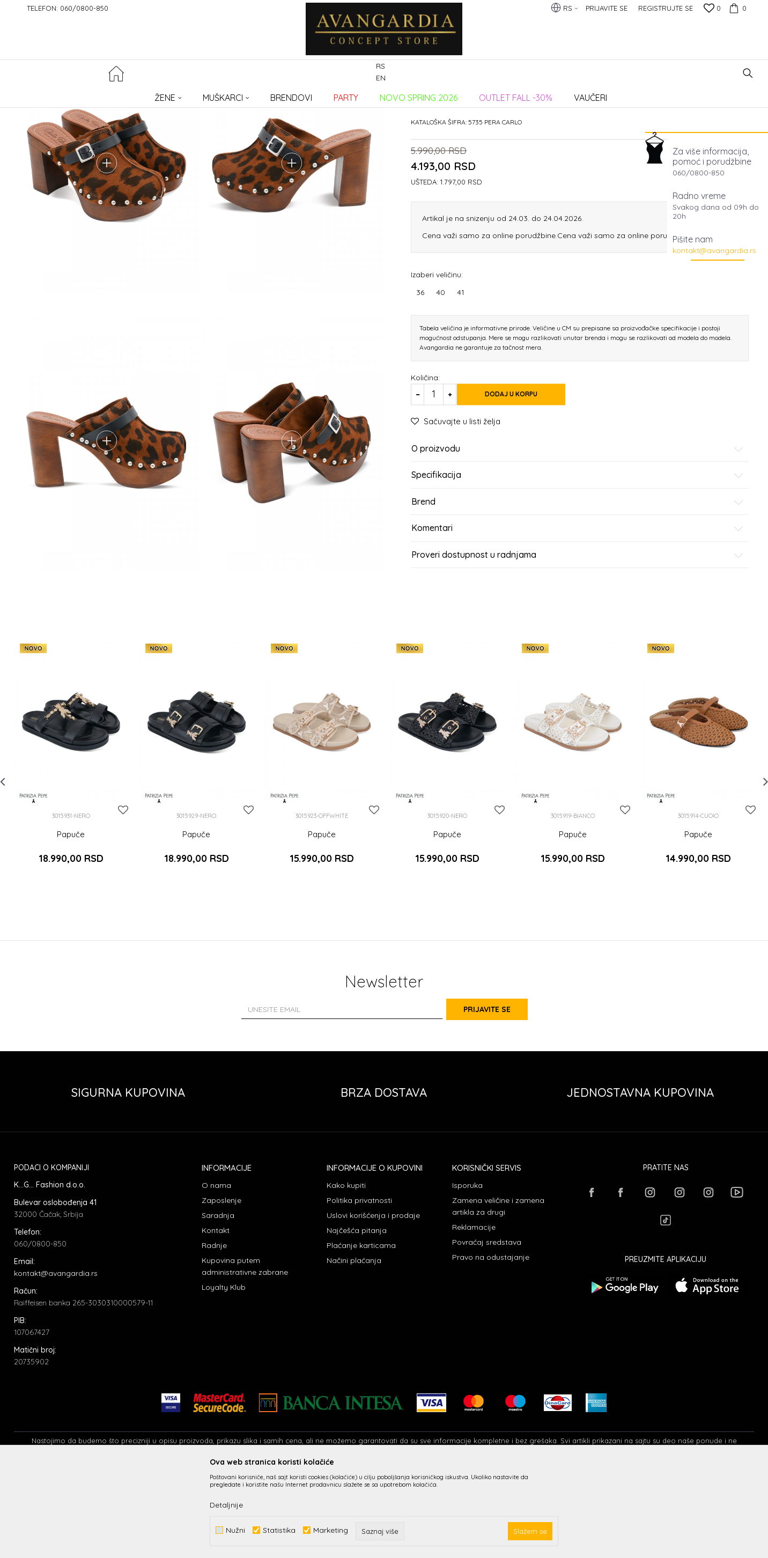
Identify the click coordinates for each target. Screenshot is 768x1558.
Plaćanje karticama (361, 1329)
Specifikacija (577, 557)
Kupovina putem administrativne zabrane (245, 1350)
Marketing (330, 1530)
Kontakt (216, 1314)
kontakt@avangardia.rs (714, 250)
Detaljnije (226, 1505)
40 (440, 374)
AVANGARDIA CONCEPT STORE (59, 94)
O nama (216, 1269)
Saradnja (218, 1299)
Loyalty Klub (224, 1371)
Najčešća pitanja (357, 1314)
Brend (577, 583)
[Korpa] (736, 8)
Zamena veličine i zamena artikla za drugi (498, 1290)
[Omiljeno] (712, 9)
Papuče (189, 94)
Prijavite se (502, 1093)
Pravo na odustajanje (490, 1341)
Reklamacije (474, 1311)
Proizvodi (127, 94)
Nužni (235, 1530)
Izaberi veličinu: (437, 355)
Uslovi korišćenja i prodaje (373, 1299)
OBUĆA (159, 94)
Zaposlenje (221, 1284)
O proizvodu (577, 530)
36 (420, 374)
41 (460, 374)
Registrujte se (665, 8)
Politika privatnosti (359, 1284)
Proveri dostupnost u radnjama (577, 636)
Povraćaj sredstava (486, 1326)
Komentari (577, 610)
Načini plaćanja (354, 1344)
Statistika (279, 1530)
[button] (748, 73)
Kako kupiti (346, 1269)
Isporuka (467, 1269)
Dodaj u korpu (523, 476)
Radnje (214, 1329)
